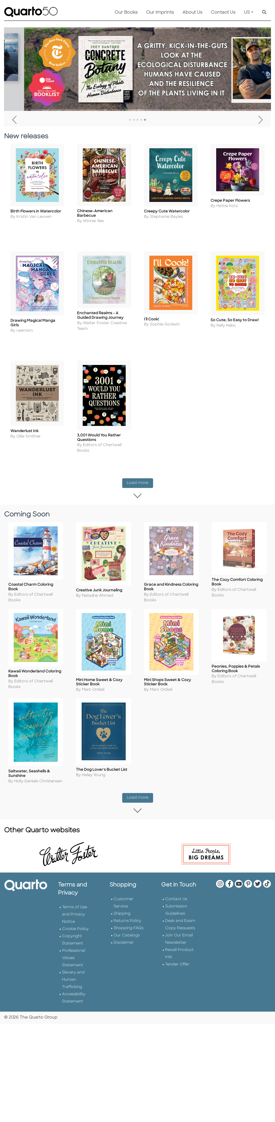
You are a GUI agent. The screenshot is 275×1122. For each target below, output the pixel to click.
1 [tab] (130, 120)
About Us (192, 12)
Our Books (126, 12)
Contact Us (223, 12)
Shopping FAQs (128, 919)
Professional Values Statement (73, 949)
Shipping (122, 905)
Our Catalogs (127, 926)
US (247, 12)
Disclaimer (124, 934)
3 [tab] (137, 120)
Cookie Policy (75, 920)
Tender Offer (177, 955)
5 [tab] (145, 120)
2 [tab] (134, 120)
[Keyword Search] (264, 12)
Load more (140, 480)
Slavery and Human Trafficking (73, 970)
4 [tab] (141, 120)
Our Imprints (160, 12)
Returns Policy (127, 912)
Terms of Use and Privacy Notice (74, 905)
